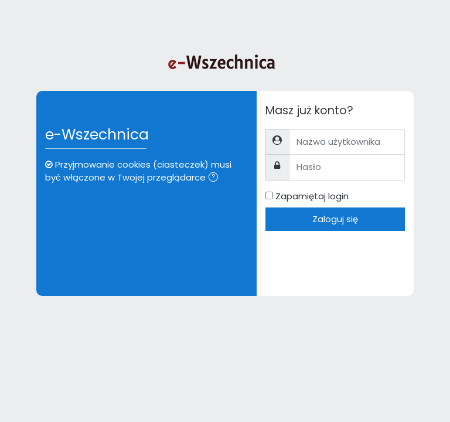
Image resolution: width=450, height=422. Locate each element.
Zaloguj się (335, 219)
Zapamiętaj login (312, 196)
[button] (215, 178)
